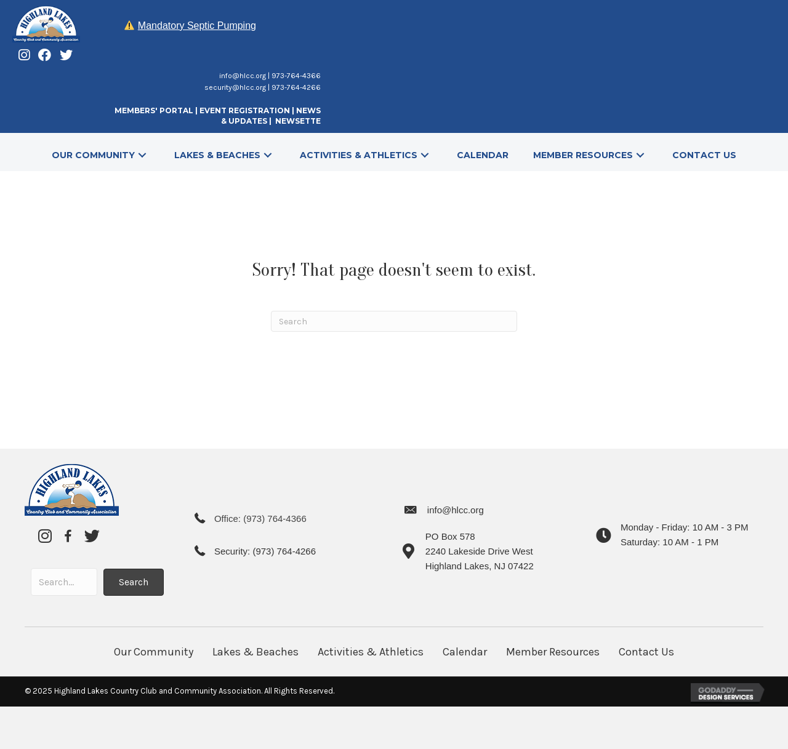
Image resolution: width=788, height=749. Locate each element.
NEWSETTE (298, 121)
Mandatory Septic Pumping (197, 25)
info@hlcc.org (242, 75)
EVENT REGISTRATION (244, 110)
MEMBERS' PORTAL (154, 110)
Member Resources (553, 652)
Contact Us (646, 652)
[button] (142, 155)
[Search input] (64, 582)
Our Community (153, 652)
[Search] (394, 321)
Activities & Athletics (371, 652)
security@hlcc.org (235, 87)
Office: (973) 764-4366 (260, 518)
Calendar (465, 652)
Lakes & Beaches (255, 652)
